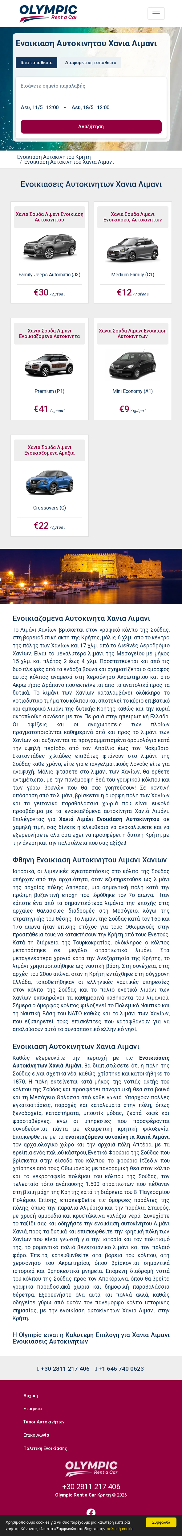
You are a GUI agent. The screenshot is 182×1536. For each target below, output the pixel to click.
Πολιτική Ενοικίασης (45, 1448)
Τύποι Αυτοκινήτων (43, 1422)
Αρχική (30, 1395)
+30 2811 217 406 (63, 1368)
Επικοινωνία (36, 1435)
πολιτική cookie (120, 1528)
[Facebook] (91, 1513)
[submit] (91, 127)
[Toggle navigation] (156, 13)
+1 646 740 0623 (119, 1368)
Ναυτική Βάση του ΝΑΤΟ (51, 1013)
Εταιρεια (32, 1408)
